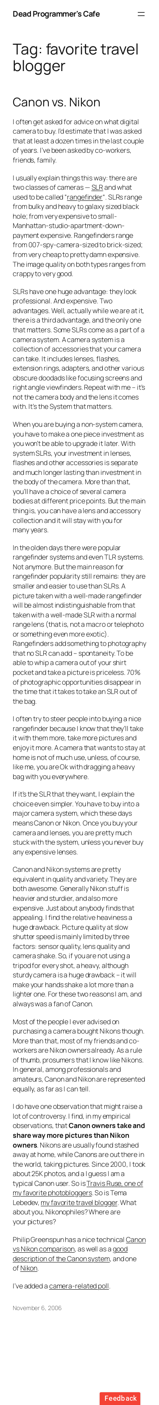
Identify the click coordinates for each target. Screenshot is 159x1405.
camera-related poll (79, 1286)
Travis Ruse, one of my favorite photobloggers (78, 1188)
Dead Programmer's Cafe (56, 14)
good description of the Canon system (70, 1253)
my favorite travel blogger (79, 1202)
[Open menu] (141, 14)
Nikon (29, 1268)
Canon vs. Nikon (56, 102)
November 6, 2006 (37, 1308)
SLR (97, 187)
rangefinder (85, 197)
